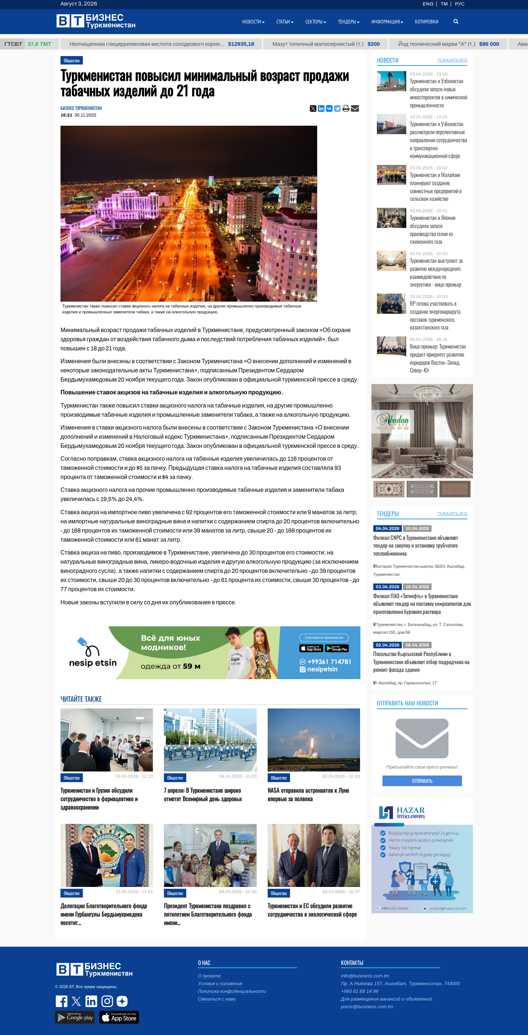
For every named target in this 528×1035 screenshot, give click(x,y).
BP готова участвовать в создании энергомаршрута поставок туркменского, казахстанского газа (435, 315)
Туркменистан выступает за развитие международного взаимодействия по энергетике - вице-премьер (436, 272)
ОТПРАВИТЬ (422, 780)
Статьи (285, 21)
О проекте (209, 976)
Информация (387, 21)
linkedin (91, 1001)
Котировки (427, 21)
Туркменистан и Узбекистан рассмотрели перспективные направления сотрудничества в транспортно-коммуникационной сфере (438, 139)
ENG (428, 4)
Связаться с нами (217, 999)
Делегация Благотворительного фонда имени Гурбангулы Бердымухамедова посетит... (103, 914)
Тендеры (388, 513)
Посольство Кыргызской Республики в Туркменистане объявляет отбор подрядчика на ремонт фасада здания (421, 661)
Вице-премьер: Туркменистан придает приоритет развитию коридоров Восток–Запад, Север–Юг (438, 358)
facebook (62, 1001)
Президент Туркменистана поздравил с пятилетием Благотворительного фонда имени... (208, 914)
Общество (72, 60)
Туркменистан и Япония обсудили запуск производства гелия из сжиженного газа (432, 229)
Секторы (315, 21)
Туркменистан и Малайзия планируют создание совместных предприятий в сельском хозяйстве (436, 186)
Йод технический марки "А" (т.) (454, 44)
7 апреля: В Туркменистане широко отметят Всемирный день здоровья (203, 794)
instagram (106, 1001)
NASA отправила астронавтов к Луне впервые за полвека (308, 794)
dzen (121, 1001)
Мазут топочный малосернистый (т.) (332, 44)
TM (444, 4)
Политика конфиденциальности (232, 991)
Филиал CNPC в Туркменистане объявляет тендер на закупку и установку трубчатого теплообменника (415, 545)
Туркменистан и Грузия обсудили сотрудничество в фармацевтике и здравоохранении (99, 798)
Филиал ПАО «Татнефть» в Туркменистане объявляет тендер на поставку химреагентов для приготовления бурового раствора (422, 603)
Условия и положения (220, 983)
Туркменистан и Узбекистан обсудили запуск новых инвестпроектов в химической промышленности (438, 92)
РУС (460, 4)
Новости (388, 60)
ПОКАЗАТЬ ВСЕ (452, 60)
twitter (77, 1001)
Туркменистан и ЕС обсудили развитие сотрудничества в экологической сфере (312, 910)
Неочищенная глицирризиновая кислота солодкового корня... (168, 44)
